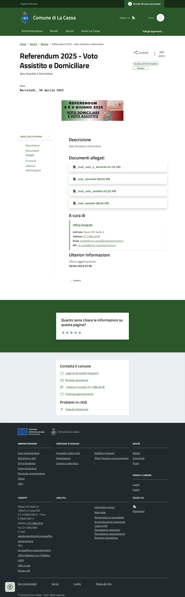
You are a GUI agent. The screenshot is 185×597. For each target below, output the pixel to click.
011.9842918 (91, 236)
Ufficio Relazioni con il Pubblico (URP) (34, 557)
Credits (77, 584)
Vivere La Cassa (90, 31)
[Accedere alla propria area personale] (144, 4)
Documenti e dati (27, 458)
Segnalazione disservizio (107, 530)
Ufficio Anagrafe (83, 225)
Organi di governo (27, 468)
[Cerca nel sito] (159, 17)
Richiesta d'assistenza (106, 538)
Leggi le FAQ (101, 526)
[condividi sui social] (141, 52)
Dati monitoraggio (27, 584)
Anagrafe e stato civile (68, 453)
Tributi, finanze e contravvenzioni (111, 460)
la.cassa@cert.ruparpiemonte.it (97, 245)
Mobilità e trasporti (104, 453)
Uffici (20, 484)
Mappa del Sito (104, 584)
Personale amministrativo (31, 473)
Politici (21, 478)
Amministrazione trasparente (109, 522)
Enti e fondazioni (27, 463)
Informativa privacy (104, 507)
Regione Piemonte (29, 3)
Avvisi (136, 463)
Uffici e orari (24, 565)
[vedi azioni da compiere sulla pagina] (159, 53)
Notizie (44, 44)
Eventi (136, 490)
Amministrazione (32, 31)
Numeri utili (24, 570)
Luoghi (136, 485)
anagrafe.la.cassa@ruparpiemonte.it (101, 241)
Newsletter (139, 511)
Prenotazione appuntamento (109, 534)
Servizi (70, 31)
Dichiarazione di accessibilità (109, 517)
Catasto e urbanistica (67, 463)
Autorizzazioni (63, 458)
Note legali (100, 512)
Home (23, 44)
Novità (54, 31)
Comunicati (138, 458)
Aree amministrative (28, 453)
